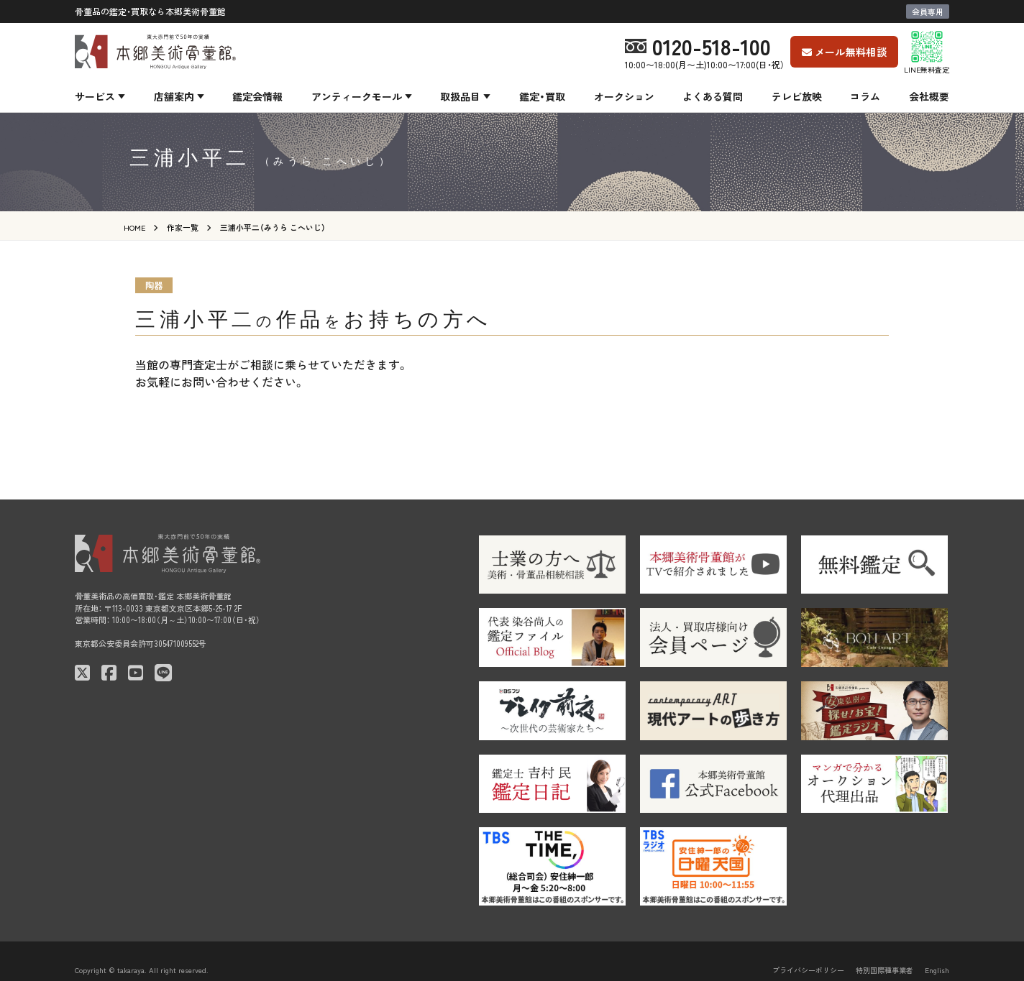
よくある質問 (712, 96)
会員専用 (927, 11)
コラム (865, 96)
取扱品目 (460, 96)
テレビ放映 (797, 96)
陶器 (154, 285)
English (937, 969)
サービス (95, 96)
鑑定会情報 (257, 96)
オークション (624, 96)
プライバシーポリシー (808, 969)
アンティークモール (356, 96)
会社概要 (929, 96)
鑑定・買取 (542, 96)
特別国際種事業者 (884, 969)
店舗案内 (174, 96)
